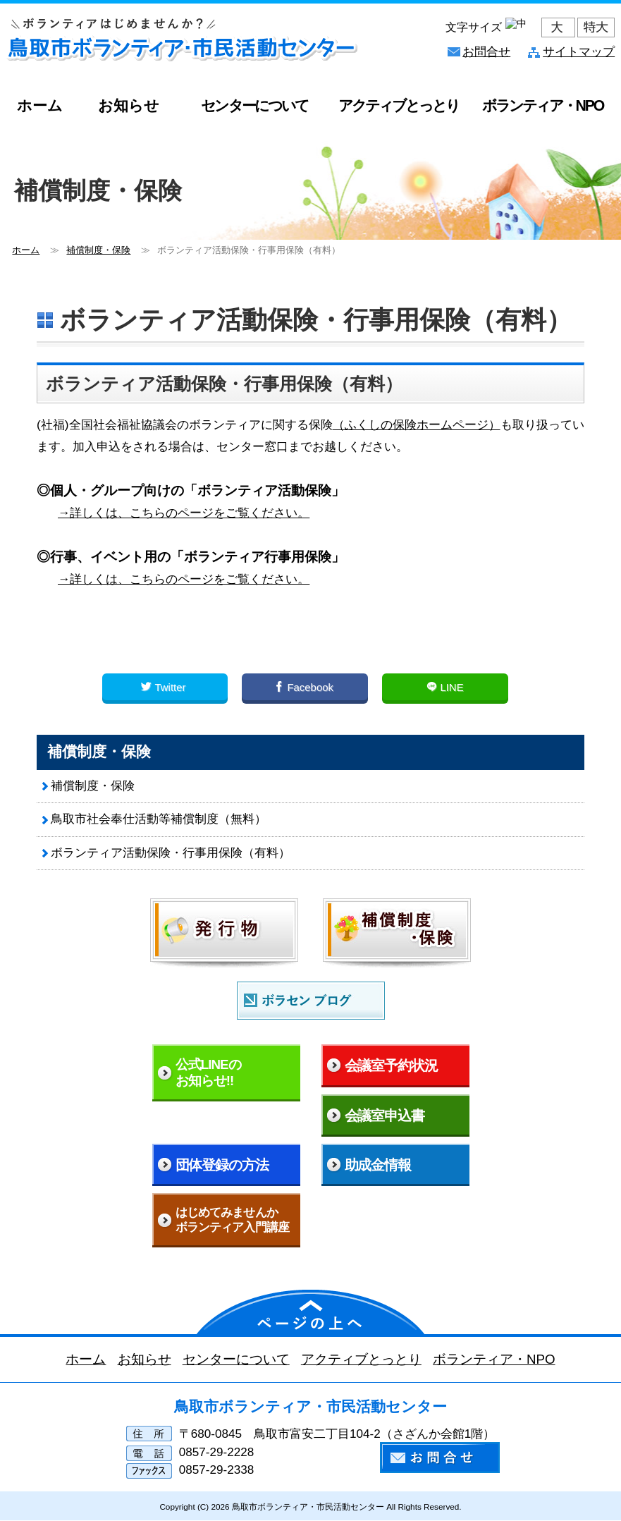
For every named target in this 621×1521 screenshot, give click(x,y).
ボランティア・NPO (493, 1359)
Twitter (164, 687)
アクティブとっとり (398, 105)
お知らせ (128, 105)
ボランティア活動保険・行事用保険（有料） (170, 853)
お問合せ (486, 52)
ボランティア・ (542, 105)
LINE (444, 687)
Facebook (304, 687)
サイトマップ (579, 52)
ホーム (40, 105)
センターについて (254, 105)
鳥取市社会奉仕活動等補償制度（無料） (158, 819)
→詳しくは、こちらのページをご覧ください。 (183, 513)
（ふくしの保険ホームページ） (416, 424)
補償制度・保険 (93, 786)
